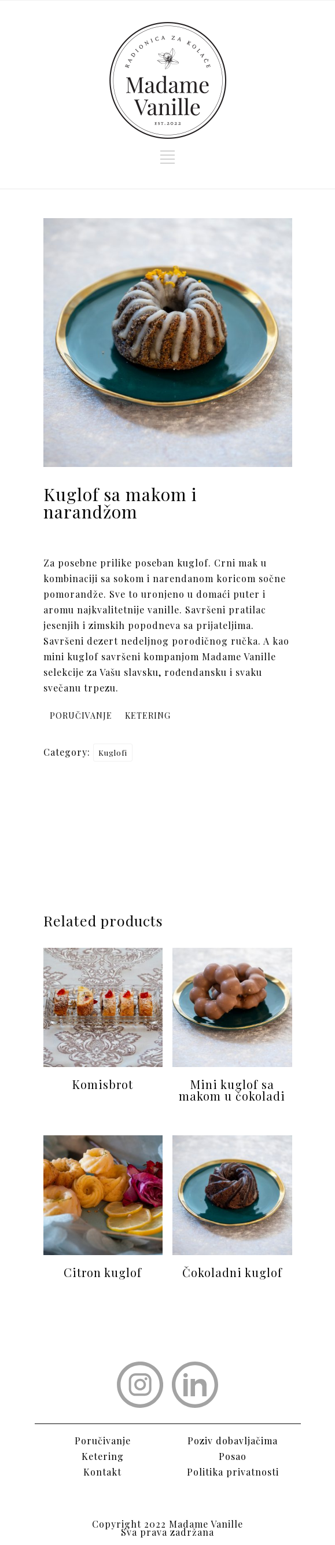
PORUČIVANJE (81, 715)
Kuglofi (112, 752)
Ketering (103, 1456)
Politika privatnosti (233, 1472)
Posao (232, 1456)
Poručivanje (103, 1440)
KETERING (148, 715)
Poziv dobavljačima (232, 1440)
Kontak (100, 1472)
